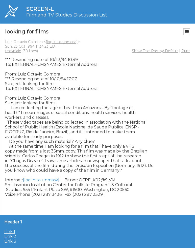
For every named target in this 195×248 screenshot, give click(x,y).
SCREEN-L (40, 9)
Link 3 (10, 241)
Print (185, 51)
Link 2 (10, 236)
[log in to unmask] (62, 42)
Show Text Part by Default (155, 51)
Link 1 (9, 231)
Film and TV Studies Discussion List (66, 15)
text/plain (13, 51)
